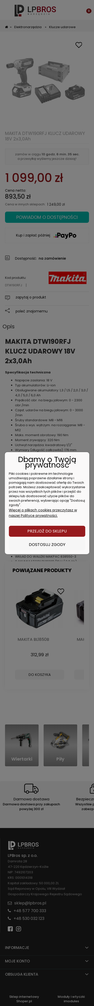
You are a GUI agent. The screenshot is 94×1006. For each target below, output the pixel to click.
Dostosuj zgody (47, 544)
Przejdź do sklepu (47, 531)
